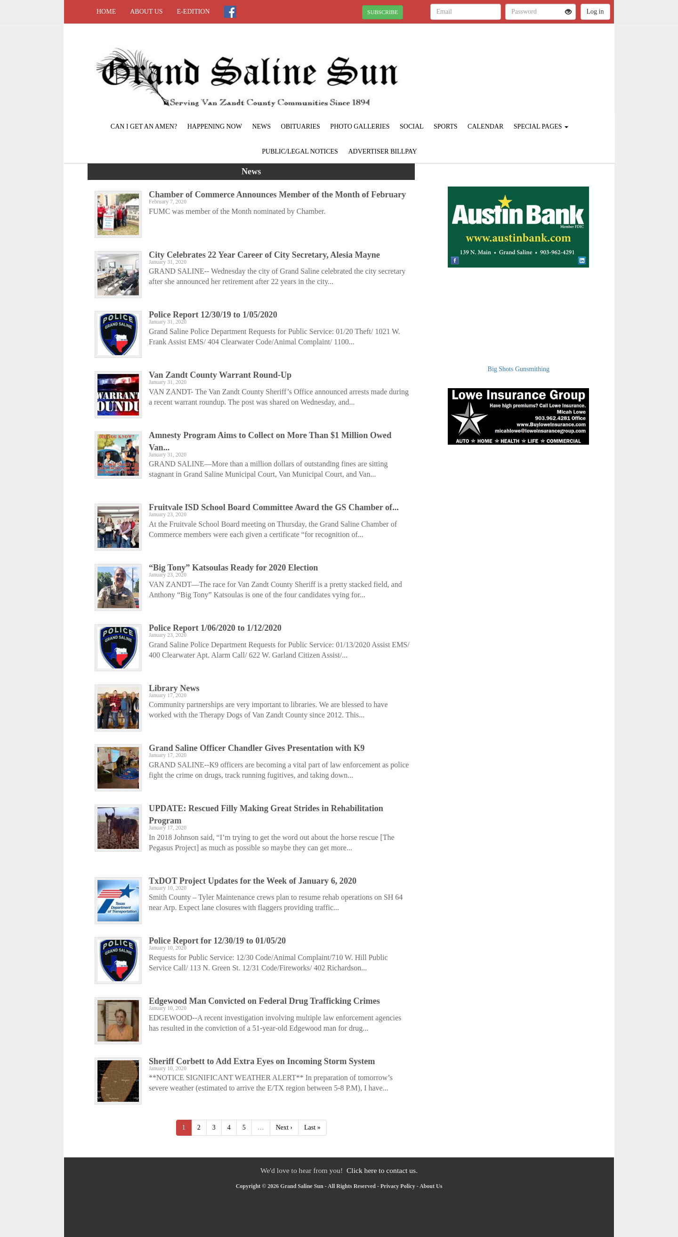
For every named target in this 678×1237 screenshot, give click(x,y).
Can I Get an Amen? (144, 126)
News (261, 126)
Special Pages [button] (541, 126)
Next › (284, 1127)
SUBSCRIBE (382, 12)
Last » (312, 1127)
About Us (146, 11)
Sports (446, 126)
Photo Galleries (359, 126)
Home (106, 11)
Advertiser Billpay (382, 151)
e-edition (193, 11)
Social (412, 126)
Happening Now (214, 126)
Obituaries (300, 126)
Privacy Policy (397, 1186)
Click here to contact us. (382, 1170)
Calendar (485, 126)
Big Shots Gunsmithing (518, 369)
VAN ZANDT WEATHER (528, 56)
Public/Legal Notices (300, 151)
